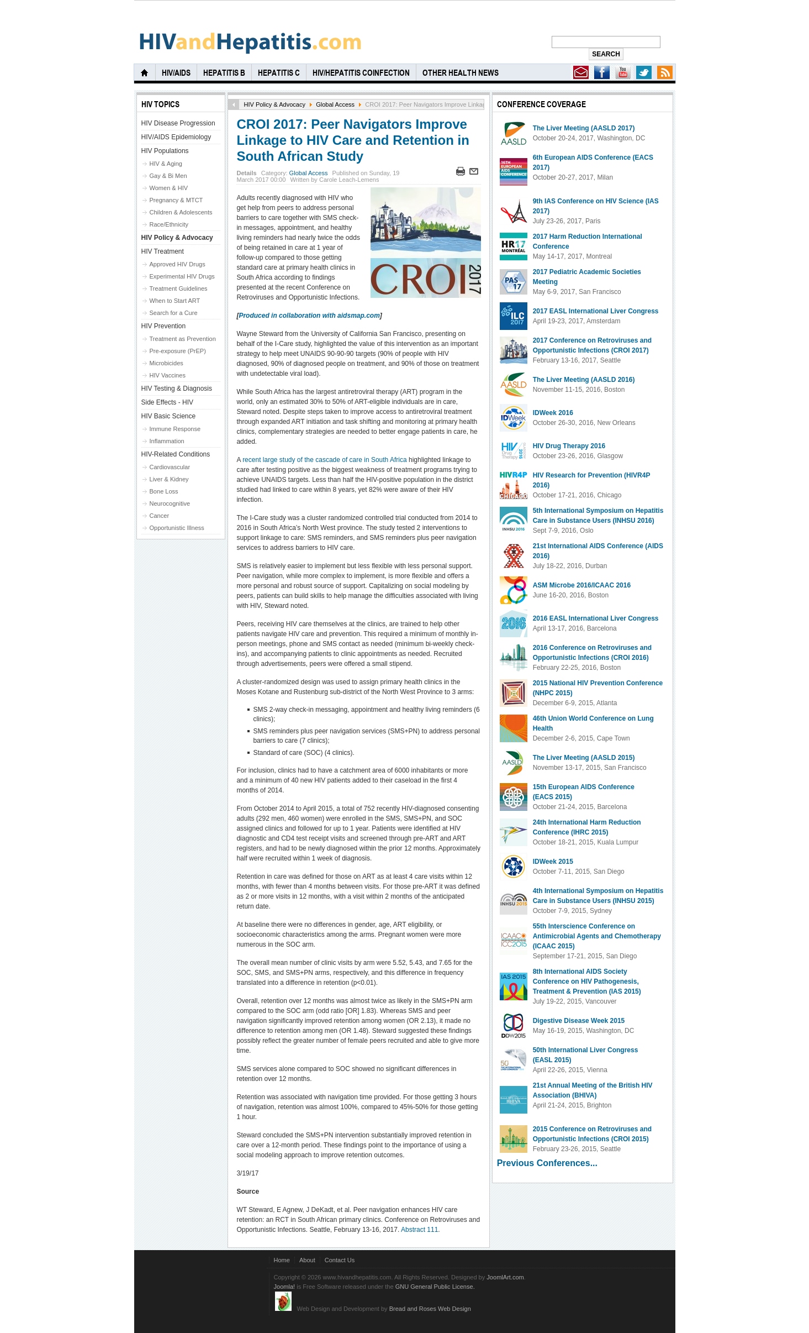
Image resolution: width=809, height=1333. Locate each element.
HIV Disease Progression (178, 123)
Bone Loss (164, 491)
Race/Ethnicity (169, 224)
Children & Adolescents (181, 212)
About (307, 1260)
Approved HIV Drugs (177, 264)
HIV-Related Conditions (175, 454)
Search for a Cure (174, 312)
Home (282, 1260)
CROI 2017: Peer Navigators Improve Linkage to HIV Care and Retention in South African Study (352, 140)
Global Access (335, 104)
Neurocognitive (170, 503)
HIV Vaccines (168, 375)
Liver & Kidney (169, 479)
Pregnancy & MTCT (176, 200)
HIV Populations (165, 151)
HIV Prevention (163, 326)
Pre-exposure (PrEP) (178, 351)
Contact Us (340, 1260)
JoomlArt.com (505, 1277)
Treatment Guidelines (179, 288)
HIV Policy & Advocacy (274, 104)
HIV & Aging (166, 163)
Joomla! (284, 1286)
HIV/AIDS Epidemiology (176, 137)
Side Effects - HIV (167, 402)
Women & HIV (169, 188)
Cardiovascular (170, 467)
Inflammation (167, 441)
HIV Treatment (162, 251)
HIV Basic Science (168, 416)
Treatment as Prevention (183, 338)
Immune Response (175, 429)
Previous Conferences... (547, 1163)
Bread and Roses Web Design (430, 1308)
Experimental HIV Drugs (182, 276)
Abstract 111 (419, 1230)
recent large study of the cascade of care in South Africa (324, 460)
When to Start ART (175, 300)
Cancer (160, 515)
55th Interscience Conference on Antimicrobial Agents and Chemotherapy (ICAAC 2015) (597, 936)
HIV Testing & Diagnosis (177, 388)
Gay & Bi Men (168, 175)
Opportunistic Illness (177, 527)
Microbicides (166, 363)
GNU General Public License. (435, 1286)
